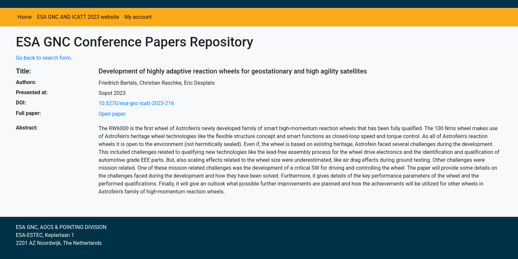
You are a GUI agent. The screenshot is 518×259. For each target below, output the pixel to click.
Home (25, 17)
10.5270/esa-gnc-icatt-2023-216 (136, 103)
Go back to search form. (44, 58)
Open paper (112, 114)
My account (138, 17)
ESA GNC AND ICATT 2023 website (78, 17)
